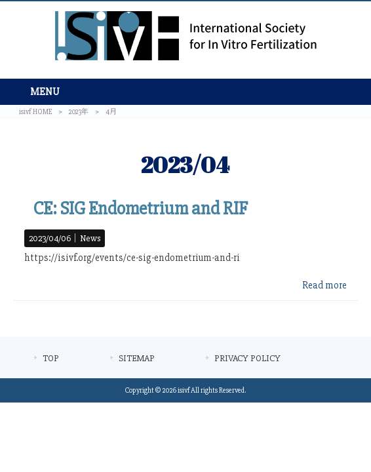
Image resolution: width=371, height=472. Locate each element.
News (90, 238)
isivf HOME (35, 112)
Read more (324, 285)
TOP (51, 358)
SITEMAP (137, 358)
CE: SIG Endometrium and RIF (140, 208)
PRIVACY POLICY (247, 358)
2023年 (78, 112)
